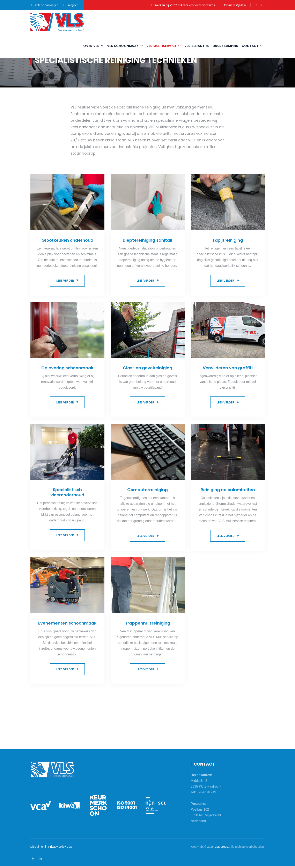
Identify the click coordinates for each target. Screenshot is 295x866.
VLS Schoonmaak (125, 46)
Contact (252, 46)
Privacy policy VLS (60, 846)
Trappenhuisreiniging (147, 623)
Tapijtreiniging (227, 240)
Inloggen (70, 5)
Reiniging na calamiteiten (228, 490)
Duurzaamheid (225, 46)
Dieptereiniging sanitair (147, 240)
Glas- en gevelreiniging (147, 368)
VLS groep (221, 846)
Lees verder (65, 281)
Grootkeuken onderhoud (67, 240)
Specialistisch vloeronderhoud (67, 492)
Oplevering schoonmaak (67, 368)
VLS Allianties (196, 46)
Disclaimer (37, 846)
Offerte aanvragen (44, 5)
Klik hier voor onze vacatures (196, 5)
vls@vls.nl (239, 5)
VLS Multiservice (163, 46)
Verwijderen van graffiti (228, 368)
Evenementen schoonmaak (67, 623)
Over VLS (93, 46)
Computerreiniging (147, 490)
